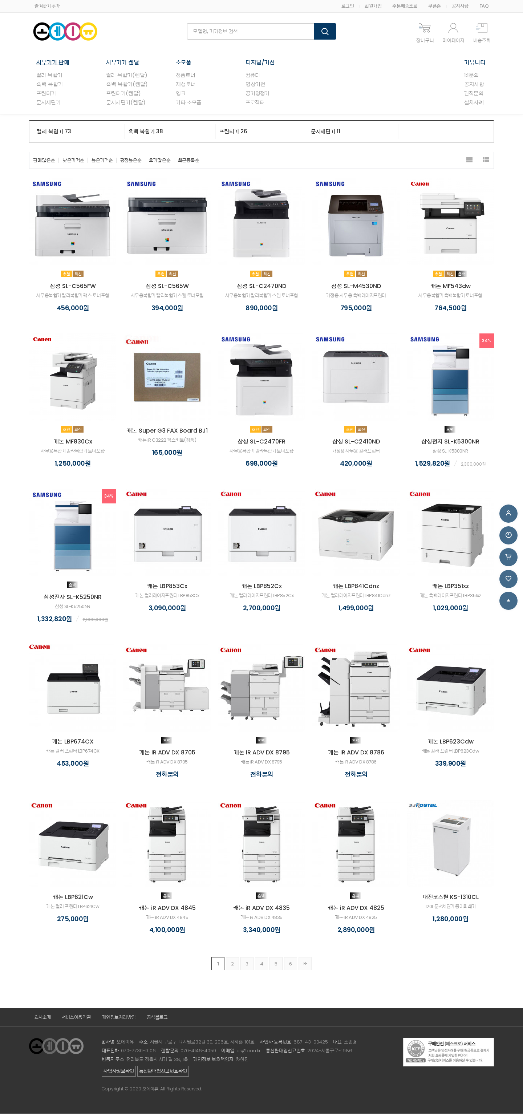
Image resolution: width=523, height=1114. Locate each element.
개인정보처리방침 (119, 1017)
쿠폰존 (434, 6)
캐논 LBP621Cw (73, 897)
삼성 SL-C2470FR (261, 442)
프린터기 (46, 93)
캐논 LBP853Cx (167, 586)
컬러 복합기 (49, 75)
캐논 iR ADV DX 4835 (261, 908)
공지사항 (460, 6)
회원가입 (373, 6)
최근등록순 (188, 160)
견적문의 (473, 93)
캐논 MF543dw (450, 286)
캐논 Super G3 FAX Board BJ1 (167, 431)
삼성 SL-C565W (167, 286)
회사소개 (43, 1017)
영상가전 (255, 84)
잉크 (181, 93)
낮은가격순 (73, 160)
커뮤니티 (475, 62)
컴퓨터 (253, 75)
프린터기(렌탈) (123, 93)
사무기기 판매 (52, 62)
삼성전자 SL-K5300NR (450, 442)
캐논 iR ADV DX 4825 (356, 908)
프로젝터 (255, 102)
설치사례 (474, 102)
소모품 (183, 62)
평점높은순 (131, 160)
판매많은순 (44, 160)
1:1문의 (471, 75)
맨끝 (305, 964)
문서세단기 (48, 102)
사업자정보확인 (119, 1071)
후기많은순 (160, 160)
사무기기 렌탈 (122, 62)
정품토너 (185, 75)
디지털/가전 (260, 62)
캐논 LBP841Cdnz (356, 586)
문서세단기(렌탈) (126, 102)
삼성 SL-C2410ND (356, 442)
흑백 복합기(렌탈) (127, 84)
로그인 (347, 6)
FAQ (484, 6)
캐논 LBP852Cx (262, 586)
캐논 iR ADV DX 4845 (167, 908)
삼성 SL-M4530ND (356, 286)
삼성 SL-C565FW (73, 286)
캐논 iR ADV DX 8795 (262, 753)
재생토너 (186, 84)
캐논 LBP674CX (73, 742)
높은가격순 (102, 160)
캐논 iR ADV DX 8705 (167, 753)
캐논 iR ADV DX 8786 (356, 753)
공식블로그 (157, 1017)
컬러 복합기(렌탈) (126, 75)
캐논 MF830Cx (72, 442)
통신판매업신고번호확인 (163, 1071)
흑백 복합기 (49, 84)
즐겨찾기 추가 (47, 6)
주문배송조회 (404, 6)
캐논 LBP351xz (450, 586)
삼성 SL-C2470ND (261, 286)
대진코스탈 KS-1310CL (450, 897)
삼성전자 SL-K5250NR (73, 597)
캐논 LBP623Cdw (450, 742)
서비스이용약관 (76, 1017)
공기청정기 (257, 93)
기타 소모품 (189, 102)
